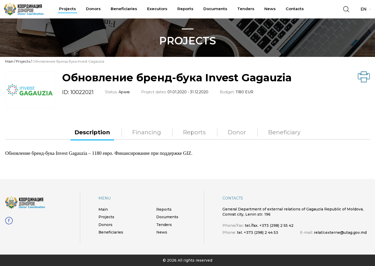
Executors (157, 8)
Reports (185, 8)
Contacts (295, 8)
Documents (215, 8)
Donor (237, 132)
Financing (146, 132)
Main (9, 61)
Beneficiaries (124, 8)
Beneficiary (284, 132)
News (270, 8)
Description (92, 132)
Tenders (245, 8)
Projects (67, 8)
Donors (93, 8)
